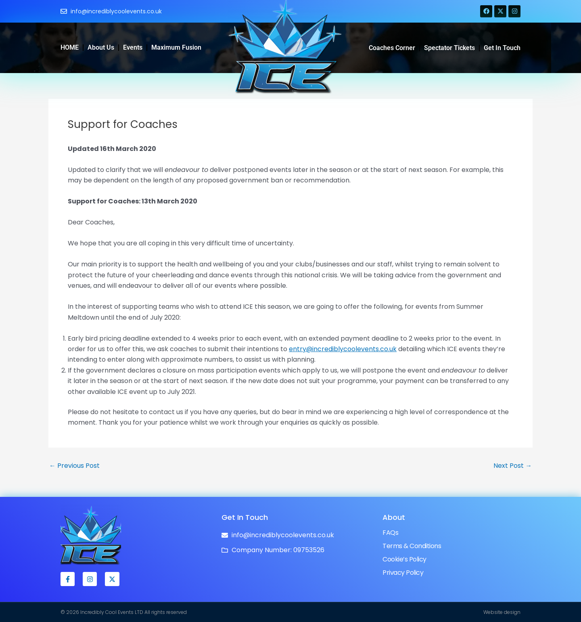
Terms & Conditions (411, 546)
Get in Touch (502, 48)
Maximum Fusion (176, 47)
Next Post (512, 466)
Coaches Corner (392, 48)
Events (132, 47)
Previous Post (74, 466)
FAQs (390, 532)
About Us (101, 47)
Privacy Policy (402, 572)
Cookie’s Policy (404, 559)
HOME (70, 47)
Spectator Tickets (449, 48)
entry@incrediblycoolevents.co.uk (343, 349)
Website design (501, 612)
